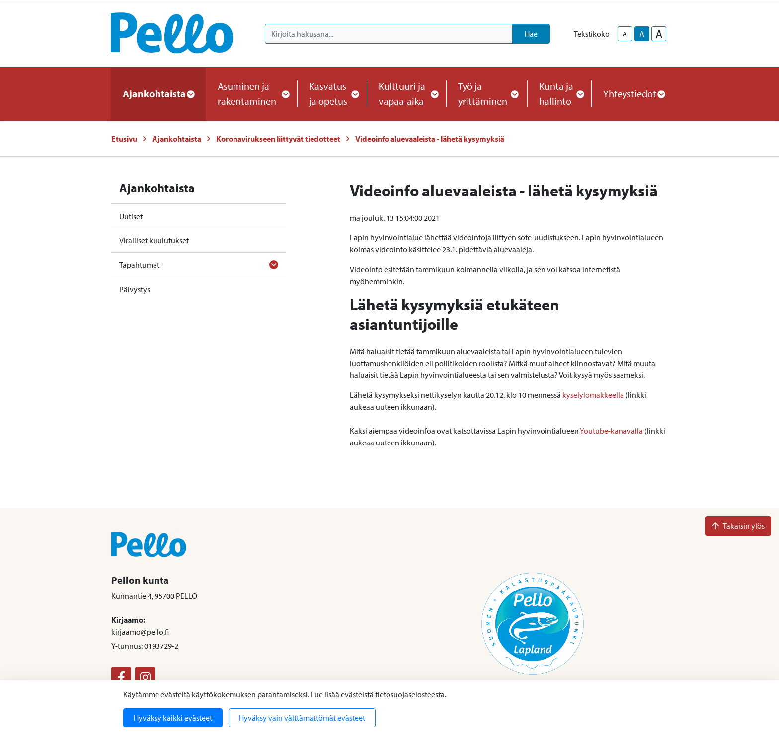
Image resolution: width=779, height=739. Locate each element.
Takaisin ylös (738, 526)
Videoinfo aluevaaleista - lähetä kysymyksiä (429, 139)
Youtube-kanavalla (611, 431)
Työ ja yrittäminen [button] (486, 93)
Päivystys (134, 289)
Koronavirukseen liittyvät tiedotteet (278, 139)
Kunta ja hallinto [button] (559, 93)
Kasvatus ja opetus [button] (332, 93)
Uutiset (131, 216)
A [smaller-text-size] (625, 34)
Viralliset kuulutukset (154, 240)
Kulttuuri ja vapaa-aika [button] (406, 93)
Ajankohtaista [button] (158, 93)
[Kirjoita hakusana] (389, 34)
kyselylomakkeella (593, 395)
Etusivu (124, 139)
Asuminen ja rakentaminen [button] (251, 93)
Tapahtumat (139, 265)
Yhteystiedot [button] (633, 93)
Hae (531, 34)
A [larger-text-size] (659, 33)
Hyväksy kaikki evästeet (173, 718)
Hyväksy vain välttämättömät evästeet (302, 718)
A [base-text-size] (641, 34)
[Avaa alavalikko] (273, 264)
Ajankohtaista (176, 139)
